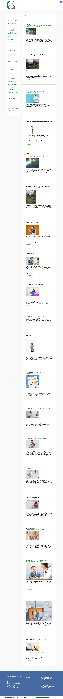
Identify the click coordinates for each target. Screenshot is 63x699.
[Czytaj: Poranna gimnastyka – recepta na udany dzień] (32, 647)
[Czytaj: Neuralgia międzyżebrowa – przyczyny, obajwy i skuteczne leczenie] (32, 98)
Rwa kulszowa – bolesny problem (48, 683)
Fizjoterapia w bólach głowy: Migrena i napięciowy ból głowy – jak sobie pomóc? (13, 25)
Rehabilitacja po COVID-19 (12, 61)
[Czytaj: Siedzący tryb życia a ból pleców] (32, 415)
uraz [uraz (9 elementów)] (14, 106)
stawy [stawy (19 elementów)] (15, 104)
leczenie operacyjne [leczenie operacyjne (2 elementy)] (10, 92)
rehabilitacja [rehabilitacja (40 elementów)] (11, 101)
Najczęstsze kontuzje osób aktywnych (34, 498)
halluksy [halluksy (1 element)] (12, 85)
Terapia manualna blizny (31, 529)
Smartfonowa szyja (30, 438)
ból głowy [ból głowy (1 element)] (13, 76)
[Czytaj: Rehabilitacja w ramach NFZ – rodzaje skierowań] (39, 572)
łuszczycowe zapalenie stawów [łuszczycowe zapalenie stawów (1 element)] (11, 113)
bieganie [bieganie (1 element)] (9, 76)
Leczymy (26, 681)
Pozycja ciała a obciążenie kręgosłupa (48, 684)
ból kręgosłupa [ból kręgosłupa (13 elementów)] (11, 78)
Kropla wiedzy (27, 687)
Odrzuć (47, 697)
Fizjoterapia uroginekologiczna (13, 55)
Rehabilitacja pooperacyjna (12, 63)
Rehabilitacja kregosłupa (43, 25)
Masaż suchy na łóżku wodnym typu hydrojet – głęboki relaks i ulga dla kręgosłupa (13, 29)
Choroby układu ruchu (12, 50)
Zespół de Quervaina (30, 254)
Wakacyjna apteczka (30, 468)
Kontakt (26, 685)
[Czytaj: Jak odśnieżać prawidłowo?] (39, 612)
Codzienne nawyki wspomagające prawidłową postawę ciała (12, 38)
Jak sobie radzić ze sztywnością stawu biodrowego (37, 316)
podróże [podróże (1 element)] (13, 96)
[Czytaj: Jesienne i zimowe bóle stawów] (32, 231)
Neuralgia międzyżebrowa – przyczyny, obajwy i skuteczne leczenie (13, 33)
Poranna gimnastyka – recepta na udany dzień (36, 640)
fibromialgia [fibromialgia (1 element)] (15, 81)
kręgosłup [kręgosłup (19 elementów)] (10, 89)
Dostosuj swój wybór (54, 697)
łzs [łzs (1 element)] (16, 113)
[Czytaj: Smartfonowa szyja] (32, 445)
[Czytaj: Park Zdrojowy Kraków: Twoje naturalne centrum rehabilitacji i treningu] (31, 31)
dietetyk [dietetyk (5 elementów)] (11, 81)
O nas (26, 680)
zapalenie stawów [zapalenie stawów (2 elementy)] (15, 108)
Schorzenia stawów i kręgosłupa (36, 190)
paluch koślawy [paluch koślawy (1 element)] (10, 96)
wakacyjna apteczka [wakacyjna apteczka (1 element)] (10, 108)
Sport (9, 67)
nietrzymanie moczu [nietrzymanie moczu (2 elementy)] (11, 95)
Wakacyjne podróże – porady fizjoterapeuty (35, 286)
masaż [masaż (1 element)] (14, 92)
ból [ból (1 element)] (10, 76)
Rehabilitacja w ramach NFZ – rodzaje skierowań (36, 560)
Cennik (26, 684)
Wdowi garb (28, 336)
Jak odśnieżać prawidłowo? (32, 600)
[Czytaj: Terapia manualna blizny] (32, 536)
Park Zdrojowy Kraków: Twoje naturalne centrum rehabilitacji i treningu (13, 20)
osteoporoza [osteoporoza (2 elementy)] (16, 95)
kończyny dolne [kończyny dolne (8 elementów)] (11, 87)
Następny (53, 668)
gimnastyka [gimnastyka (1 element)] (9, 85)
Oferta (27, 683)
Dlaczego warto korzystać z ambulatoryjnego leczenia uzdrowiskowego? (46, 691)
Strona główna (27, 678)
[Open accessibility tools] (61, 2)
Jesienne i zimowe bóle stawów (33, 223)
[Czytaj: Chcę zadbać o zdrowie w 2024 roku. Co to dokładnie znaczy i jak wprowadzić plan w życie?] (32, 382)
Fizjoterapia (10, 53)
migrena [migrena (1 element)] (17, 92)
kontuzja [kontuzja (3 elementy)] (14, 85)
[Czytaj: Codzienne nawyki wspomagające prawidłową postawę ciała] (32, 130)
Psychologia (10, 58)
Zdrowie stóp (10, 70)
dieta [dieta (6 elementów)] (9, 81)
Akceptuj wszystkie (40, 697)
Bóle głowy (10, 48)
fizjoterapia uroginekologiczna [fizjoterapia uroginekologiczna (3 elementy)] (12, 84)
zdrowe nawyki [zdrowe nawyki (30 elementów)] (12, 110)
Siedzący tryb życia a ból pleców (33, 408)
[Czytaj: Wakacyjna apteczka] (32, 475)
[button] (31, 683)
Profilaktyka (10, 56)
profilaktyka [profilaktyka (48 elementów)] (12, 98)
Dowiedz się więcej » (29, 44)
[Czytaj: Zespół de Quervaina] (32, 262)
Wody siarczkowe (11, 69)
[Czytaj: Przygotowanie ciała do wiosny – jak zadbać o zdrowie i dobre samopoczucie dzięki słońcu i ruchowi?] (31, 198)
